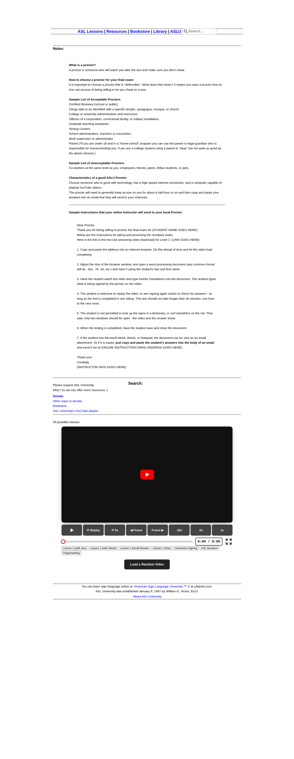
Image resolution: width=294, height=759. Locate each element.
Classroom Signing (186, 548)
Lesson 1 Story (162, 548)
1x (222, 530)
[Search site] (199, 31)
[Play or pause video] (147, 475)
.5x (201, 530)
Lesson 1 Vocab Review (134, 548)
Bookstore (140, 31)
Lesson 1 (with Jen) (74, 548)
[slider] (63, 541)
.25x (179, 530)
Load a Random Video (147, 564)
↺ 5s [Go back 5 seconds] (114, 530)
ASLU (175, 31)
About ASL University (147, 596)
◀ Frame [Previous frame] (136, 530)
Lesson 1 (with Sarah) (103, 548)
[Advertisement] (147, 655)
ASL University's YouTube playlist (75, 411)
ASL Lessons (90, 31)
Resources (116, 31)
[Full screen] (229, 541)
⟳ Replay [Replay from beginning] (93, 530)
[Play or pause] (71, 530)
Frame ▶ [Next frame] (158, 530)
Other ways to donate (67, 401)
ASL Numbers (209, 548)
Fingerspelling (71, 552)
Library (160, 31)
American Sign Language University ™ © (162, 586)
